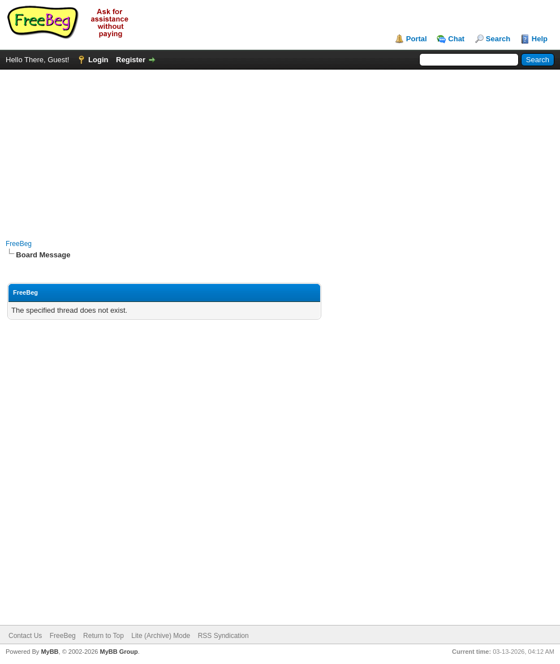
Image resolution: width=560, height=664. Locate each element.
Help (540, 39)
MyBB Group (118, 651)
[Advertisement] (280, 149)
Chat (456, 39)
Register (130, 59)
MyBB (49, 651)
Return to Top (103, 636)
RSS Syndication (223, 636)
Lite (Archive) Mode (160, 636)
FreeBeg (19, 244)
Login (98, 59)
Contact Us (25, 636)
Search (498, 39)
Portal (416, 39)
